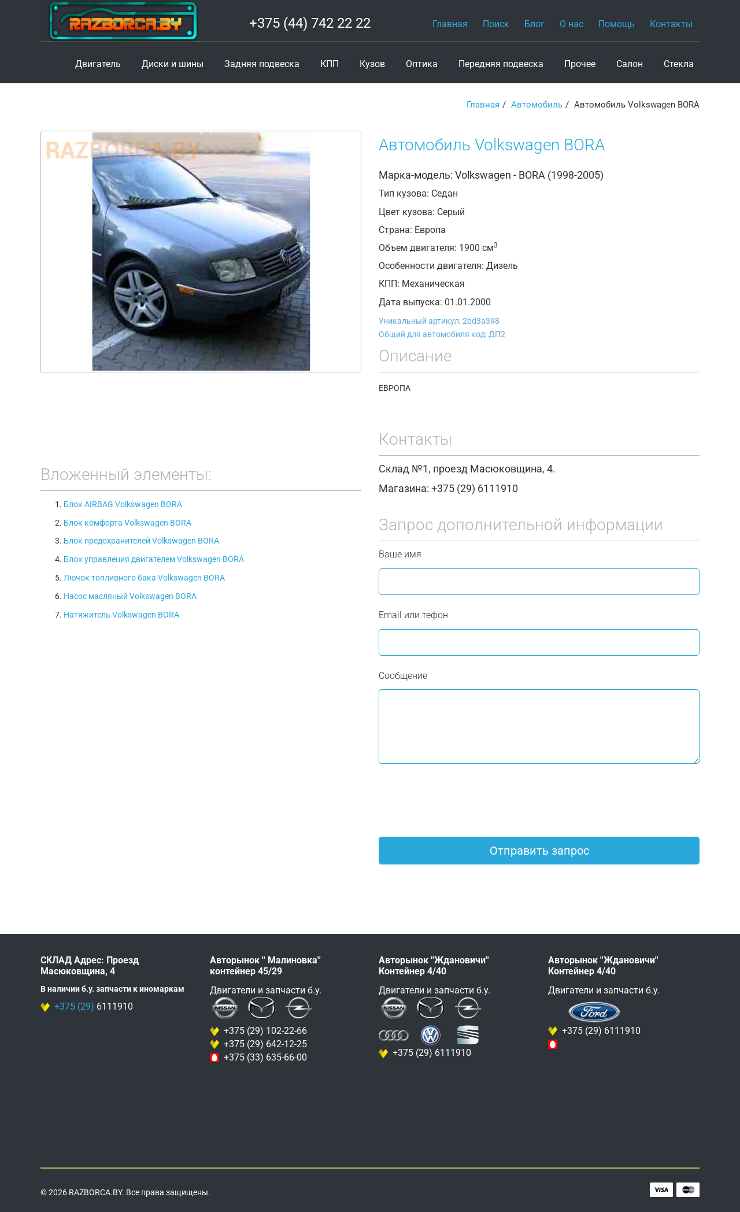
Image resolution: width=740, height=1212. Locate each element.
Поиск (496, 24)
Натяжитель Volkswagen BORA (121, 614)
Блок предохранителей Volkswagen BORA (141, 540)
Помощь (616, 24)
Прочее (579, 63)
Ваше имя (400, 554)
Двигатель (98, 63)
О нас (571, 24)
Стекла (679, 63)
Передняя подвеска (500, 63)
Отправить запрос (539, 851)
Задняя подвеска (261, 63)
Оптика (422, 63)
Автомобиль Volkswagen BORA (492, 144)
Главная (450, 24)
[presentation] (466, 800)
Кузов (372, 63)
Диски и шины (173, 63)
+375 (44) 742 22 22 (310, 23)
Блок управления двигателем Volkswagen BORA (154, 559)
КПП (329, 63)
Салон (629, 63)
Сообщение (403, 675)
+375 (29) (74, 1006)
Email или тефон (413, 614)
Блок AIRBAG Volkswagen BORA (123, 504)
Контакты (671, 24)
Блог (534, 24)
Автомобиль (537, 104)
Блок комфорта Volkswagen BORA (127, 522)
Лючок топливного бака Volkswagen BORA (144, 577)
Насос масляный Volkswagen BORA (130, 596)
